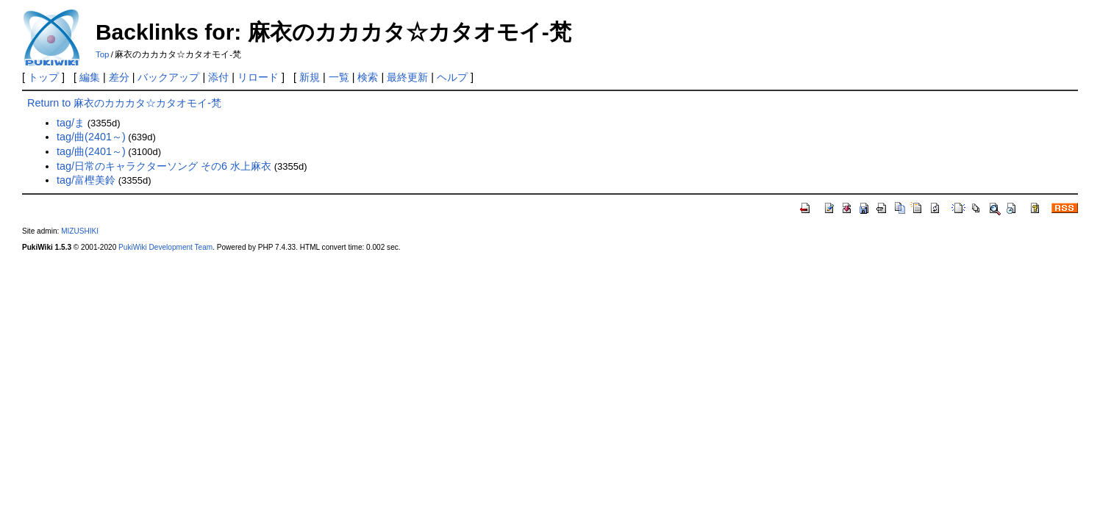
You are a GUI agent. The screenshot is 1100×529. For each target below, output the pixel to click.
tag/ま (71, 123)
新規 (309, 77)
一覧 (339, 77)
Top (103, 54)
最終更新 (407, 77)
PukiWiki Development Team (165, 247)
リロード (258, 77)
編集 (89, 77)
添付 (218, 77)
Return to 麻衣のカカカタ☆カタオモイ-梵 (124, 103)
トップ (43, 77)
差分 (119, 77)
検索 (367, 77)
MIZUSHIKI (80, 231)
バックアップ (168, 77)
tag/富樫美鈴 (86, 180)
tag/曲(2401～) (91, 137)
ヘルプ (452, 77)
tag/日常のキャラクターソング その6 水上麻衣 (164, 166)
